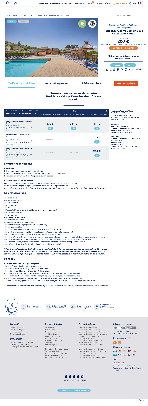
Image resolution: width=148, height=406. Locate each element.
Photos (117, 65)
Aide (132, 3)
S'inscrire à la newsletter (74, 390)
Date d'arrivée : (11, 110)
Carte (130, 65)
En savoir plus (118, 363)
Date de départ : (29, 110)
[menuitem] (24, 328)
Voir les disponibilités (123, 48)
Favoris (90, 2)
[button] (123, 16)
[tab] (21, 83)
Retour (140, 400)
